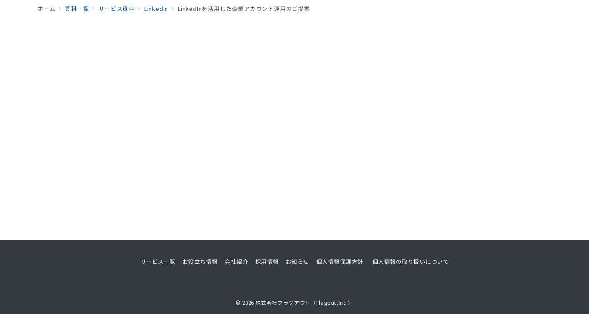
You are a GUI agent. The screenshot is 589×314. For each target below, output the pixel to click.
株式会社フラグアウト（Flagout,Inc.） (304, 302)
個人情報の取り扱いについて (410, 261)
